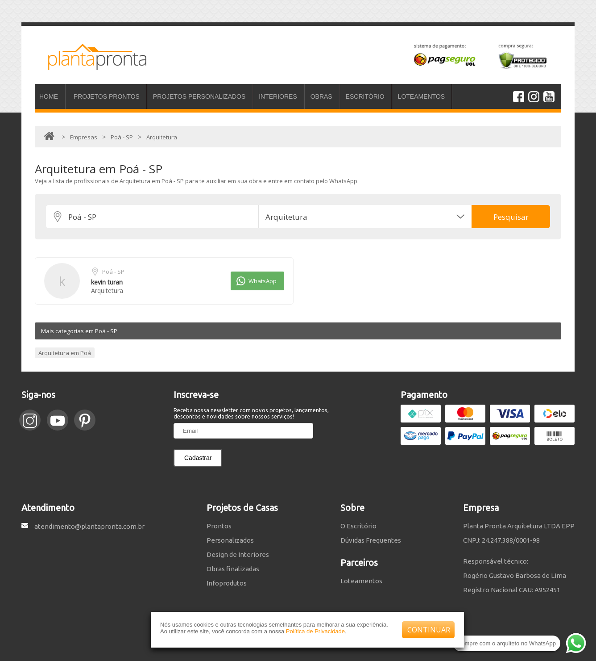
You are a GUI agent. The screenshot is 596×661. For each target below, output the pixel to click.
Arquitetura (107, 290)
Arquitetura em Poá (64, 353)
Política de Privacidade (315, 631)
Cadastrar (197, 457)
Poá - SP (113, 272)
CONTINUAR (428, 630)
